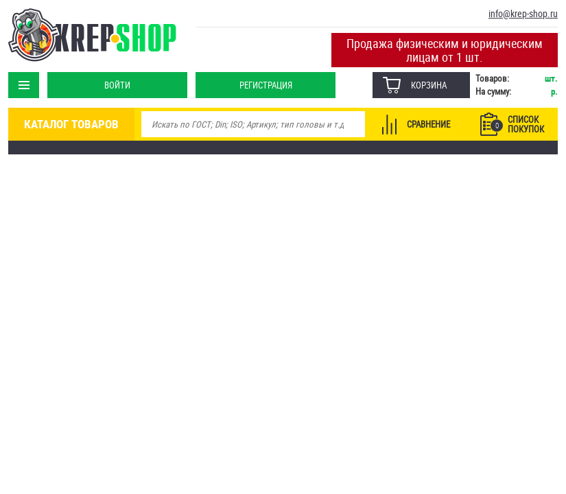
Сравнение (428, 124)
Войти (117, 85)
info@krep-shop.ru (523, 13)
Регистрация (265, 85)
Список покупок (517, 124)
